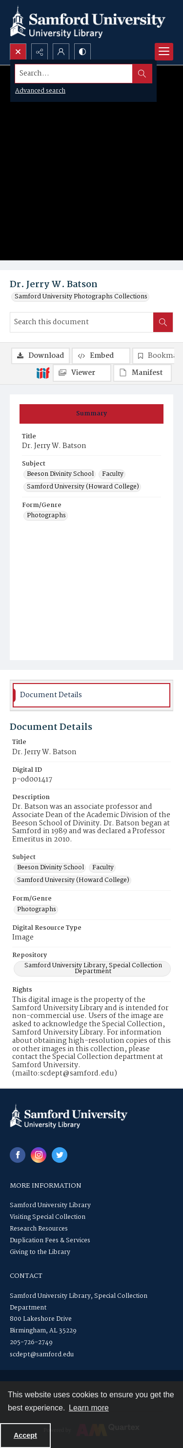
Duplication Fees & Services (50, 1240)
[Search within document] (163, 322)
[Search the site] (74, 73)
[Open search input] (18, 51)
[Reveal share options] (39, 51)
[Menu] (164, 51)
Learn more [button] (89, 1408)
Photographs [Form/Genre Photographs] (46, 516)
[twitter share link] (59, 1155)
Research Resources (39, 1229)
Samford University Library (50, 1205)
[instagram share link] (38, 1155)
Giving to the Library (40, 1252)
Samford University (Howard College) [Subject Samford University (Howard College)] (83, 487)
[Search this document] (81, 322)
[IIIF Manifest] (142, 373)
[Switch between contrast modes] (82, 51)
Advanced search (40, 91)
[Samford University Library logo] (88, 22)
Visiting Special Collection (47, 1217)
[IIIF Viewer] (82, 373)
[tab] (91, 414)
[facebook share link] (17, 1155)
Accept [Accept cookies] (25, 1435)
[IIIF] (43, 372)
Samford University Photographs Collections (81, 297)
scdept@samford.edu (42, 1355)
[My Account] (61, 51)
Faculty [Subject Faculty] (112, 474)
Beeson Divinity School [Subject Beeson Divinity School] (60, 474)
